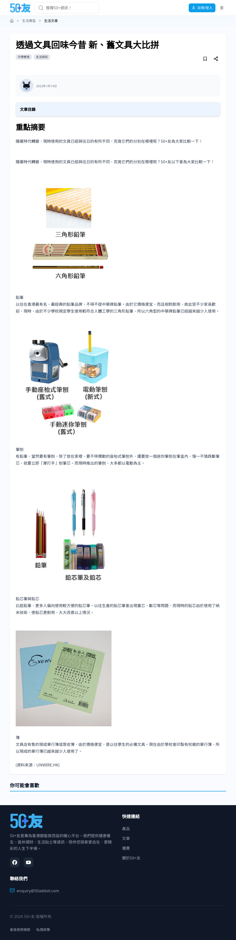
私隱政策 (43, 929)
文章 (126, 838)
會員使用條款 (20, 929)
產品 (126, 828)
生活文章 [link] (51, 20)
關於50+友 (131, 858)
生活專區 (29, 20)
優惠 (126, 848)
